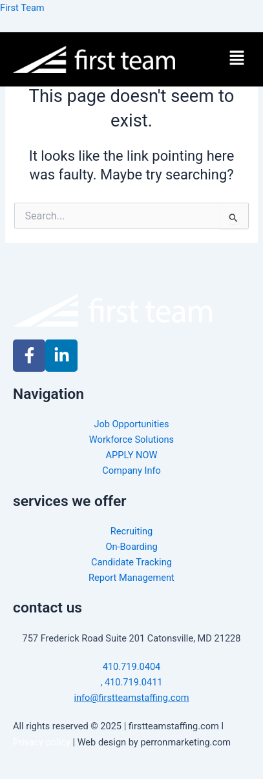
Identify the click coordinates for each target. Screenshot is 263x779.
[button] (237, 59)
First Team (22, 8)
